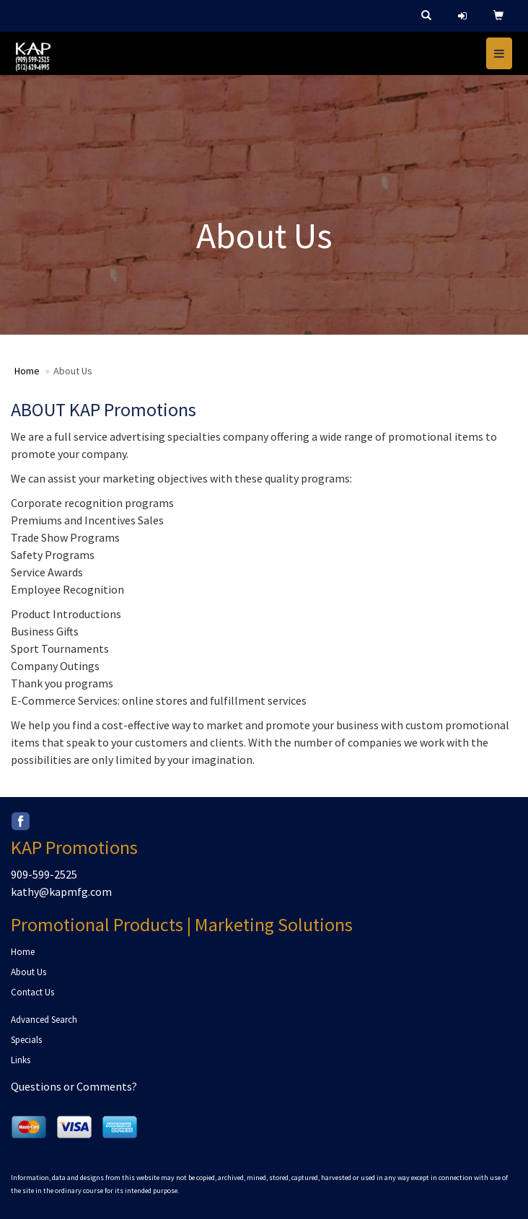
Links (20, 1060)
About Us (28, 972)
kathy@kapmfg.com (61, 891)
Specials (26, 1040)
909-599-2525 (44, 874)
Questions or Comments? (74, 1086)
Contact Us (32, 992)
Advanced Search (44, 1019)
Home (27, 370)
